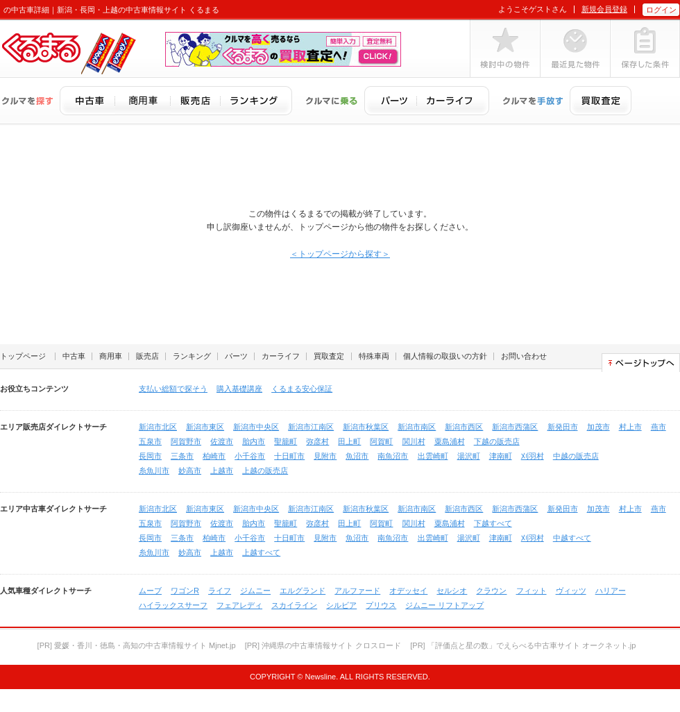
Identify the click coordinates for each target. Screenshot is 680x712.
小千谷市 (250, 456)
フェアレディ (239, 605)
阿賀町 (381, 441)
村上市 (630, 427)
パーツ (236, 356)
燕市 (658, 427)
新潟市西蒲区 (515, 427)
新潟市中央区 (256, 427)
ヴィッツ (571, 590)
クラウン (491, 590)
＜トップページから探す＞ (340, 254)
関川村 (413, 441)
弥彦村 (317, 441)
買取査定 (329, 356)
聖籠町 (285, 441)
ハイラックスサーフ (173, 605)
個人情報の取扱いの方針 (445, 356)
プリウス (381, 605)
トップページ (23, 356)
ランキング (192, 356)
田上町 (349, 441)
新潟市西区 (464, 427)
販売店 (147, 356)
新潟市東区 (205, 427)
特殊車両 (374, 356)
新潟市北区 (158, 427)
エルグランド (302, 590)
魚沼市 (357, 456)
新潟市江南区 (311, 427)
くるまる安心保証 (301, 388)
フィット (531, 590)
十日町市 (289, 456)
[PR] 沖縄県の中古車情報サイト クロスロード (323, 645)
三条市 (182, 456)
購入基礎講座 (239, 388)
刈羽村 (532, 456)
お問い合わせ (524, 356)
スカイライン (294, 605)
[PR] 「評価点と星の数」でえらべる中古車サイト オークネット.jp (523, 645)
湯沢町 (468, 456)
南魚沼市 (392, 456)
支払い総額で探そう (173, 388)
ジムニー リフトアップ (444, 605)
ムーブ (150, 590)
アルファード (357, 590)
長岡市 (150, 456)
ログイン (661, 10)
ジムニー (255, 590)
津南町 (500, 456)
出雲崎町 (433, 456)
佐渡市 (221, 441)
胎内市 (253, 441)
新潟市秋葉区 (366, 427)
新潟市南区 (417, 427)
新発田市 (562, 427)
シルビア (341, 605)
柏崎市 (214, 456)
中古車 (73, 356)
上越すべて (261, 552)
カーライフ (281, 356)
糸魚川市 (154, 470)
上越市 (221, 470)
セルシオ (451, 590)
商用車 (110, 356)
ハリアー (610, 590)
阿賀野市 (186, 441)
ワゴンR (185, 590)
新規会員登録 (604, 9)
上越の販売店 (265, 470)
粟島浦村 (449, 441)
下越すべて (493, 523)
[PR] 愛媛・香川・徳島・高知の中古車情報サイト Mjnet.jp (136, 645)
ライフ (219, 590)
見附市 (325, 456)
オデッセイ (408, 590)
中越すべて (572, 538)
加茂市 (598, 427)
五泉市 (150, 441)
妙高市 (189, 470)
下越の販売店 (497, 441)
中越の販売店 (576, 456)
